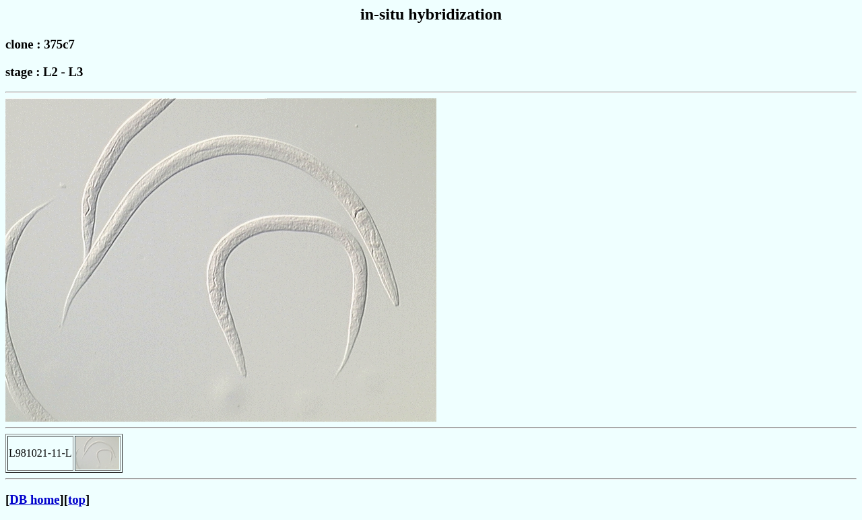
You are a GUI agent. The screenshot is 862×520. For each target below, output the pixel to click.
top (77, 499)
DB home (34, 499)
